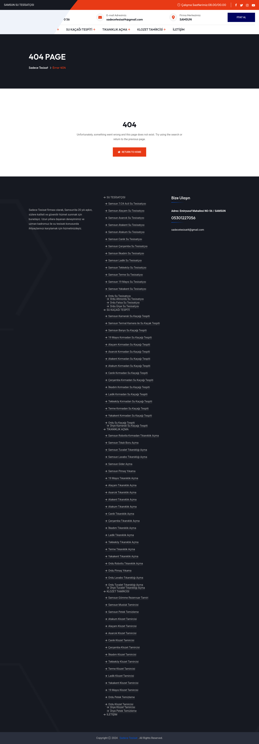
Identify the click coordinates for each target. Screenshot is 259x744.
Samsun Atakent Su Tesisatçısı (126, 225)
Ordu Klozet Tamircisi (120, 704)
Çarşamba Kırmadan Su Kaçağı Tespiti (130, 380)
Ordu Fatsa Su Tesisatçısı (125, 302)
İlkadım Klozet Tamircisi (122, 654)
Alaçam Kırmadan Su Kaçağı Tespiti (129, 344)
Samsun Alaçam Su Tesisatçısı (126, 210)
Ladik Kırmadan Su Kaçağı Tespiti (128, 394)
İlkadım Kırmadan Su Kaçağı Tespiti (129, 387)
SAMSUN (186, 19)
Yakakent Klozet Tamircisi (123, 683)
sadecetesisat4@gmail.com (124, 19)
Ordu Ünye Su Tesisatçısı (124, 306)
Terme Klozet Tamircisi (121, 668)
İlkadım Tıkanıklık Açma (122, 528)
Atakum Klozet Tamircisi (122, 619)
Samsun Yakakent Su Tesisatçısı (127, 288)
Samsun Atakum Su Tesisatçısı (126, 232)
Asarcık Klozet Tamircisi (122, 633)
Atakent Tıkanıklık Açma (122, 499)
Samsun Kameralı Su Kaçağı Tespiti (129, 316)
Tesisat (133, 738)
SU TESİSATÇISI (116, 197)
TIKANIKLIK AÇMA (114, 29)
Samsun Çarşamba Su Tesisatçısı (128, 246)
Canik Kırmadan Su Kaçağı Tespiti (128, 373)
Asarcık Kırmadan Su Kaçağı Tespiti (129, 351)
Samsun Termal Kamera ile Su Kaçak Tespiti (134, 323)
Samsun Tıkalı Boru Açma (123, 442)
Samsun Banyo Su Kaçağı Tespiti (127, 330)
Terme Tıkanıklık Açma (121, 549)
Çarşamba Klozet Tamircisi (124, 647)
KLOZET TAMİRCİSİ (150, 29)
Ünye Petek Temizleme (123, 710)
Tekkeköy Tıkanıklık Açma (123, 542)
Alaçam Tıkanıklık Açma (122, 485)
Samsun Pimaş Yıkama (121, 471)
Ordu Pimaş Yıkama (119, 570)
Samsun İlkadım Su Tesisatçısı (126, 253)
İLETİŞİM (179, 29)
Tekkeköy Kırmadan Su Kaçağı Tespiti (130, 401)
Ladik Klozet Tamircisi (121, 675)
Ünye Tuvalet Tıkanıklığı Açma (127, 587)
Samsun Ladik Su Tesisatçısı (125, 260)
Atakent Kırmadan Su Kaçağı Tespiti (129, 358)
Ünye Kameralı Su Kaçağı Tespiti (129, 425)
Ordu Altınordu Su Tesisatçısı (127, 299)
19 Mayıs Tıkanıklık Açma (123, 478)
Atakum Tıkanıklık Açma (122, 506)
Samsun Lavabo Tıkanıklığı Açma (127, 456)
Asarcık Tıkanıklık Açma (122, 492)
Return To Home (129, 152)
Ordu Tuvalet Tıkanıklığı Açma (125, 584)
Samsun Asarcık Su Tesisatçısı (126, 217)
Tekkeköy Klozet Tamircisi (123, 661)
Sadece (124, 738)
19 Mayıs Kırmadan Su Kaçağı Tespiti (130, 337)
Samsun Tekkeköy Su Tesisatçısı (127, 267)
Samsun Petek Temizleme (123, 611)
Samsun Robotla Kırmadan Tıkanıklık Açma (133, 435)
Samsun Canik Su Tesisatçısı (125, 239)
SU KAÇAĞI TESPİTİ (79, 29)
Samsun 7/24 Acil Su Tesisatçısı (127, 203)
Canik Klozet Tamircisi (121, 640)
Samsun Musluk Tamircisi (123, 604)
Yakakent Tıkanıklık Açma (123, 556)
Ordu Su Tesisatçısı (119, 296)
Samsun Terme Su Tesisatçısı (125, 274)
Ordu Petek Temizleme (121, 697)
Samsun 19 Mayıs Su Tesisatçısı (127, 281)
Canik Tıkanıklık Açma (121, 513)
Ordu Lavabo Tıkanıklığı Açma (125, 577)
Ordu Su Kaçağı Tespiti (121, 422)
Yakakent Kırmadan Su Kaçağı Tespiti (130, 415)
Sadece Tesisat (38, 68)
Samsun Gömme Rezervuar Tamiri (128, 597)
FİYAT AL (241, 17)
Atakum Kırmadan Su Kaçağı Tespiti (129, 365)
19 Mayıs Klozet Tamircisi (123, 690)
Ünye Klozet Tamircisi (122, 707)
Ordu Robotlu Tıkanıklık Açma (125, 563)
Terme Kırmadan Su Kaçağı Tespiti (128, 408)
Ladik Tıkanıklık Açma (121, 535)
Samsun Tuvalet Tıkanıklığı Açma (127, 449)
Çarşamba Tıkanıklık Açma (124, 520)
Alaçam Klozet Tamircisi (122, 626)
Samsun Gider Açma (120, 464)
